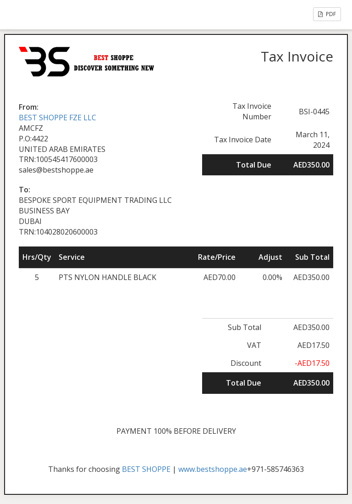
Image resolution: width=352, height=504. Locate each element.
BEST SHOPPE (146, 469)
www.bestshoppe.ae (212, 469)
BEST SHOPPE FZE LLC (57, 117)
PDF (327, 14)
